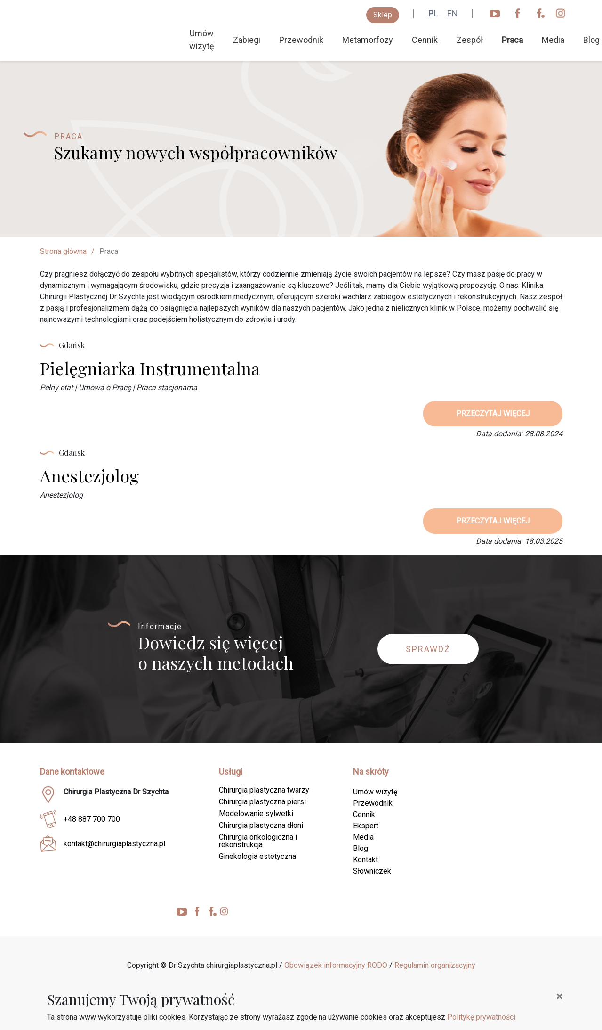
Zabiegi (246, 40)
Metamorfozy (367, 40)
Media (553, 40)
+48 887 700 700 (92, 819)
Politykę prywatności (481, 1017)
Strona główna (63, 251)
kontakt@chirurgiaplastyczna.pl (114, 843)
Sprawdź (428, 649)
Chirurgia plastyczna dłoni (261, 825)
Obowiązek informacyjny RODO (335, 965)
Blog (360, 848)
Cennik (425, 40)
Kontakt (365, 859)
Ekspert (365, 825)
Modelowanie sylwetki (256, 813)
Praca (512, 40)
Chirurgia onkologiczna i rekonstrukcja (258, 841)
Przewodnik (301, 40)
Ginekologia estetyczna (257, 856)
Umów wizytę (201, 39)
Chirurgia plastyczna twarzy (264, 789)
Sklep (382, 14)
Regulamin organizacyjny (434, 965)
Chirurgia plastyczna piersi (262, 801)
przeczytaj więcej (493, 413)
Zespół (470, 40)
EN (452, 13)
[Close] (559, 996)
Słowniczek (372, 871)
